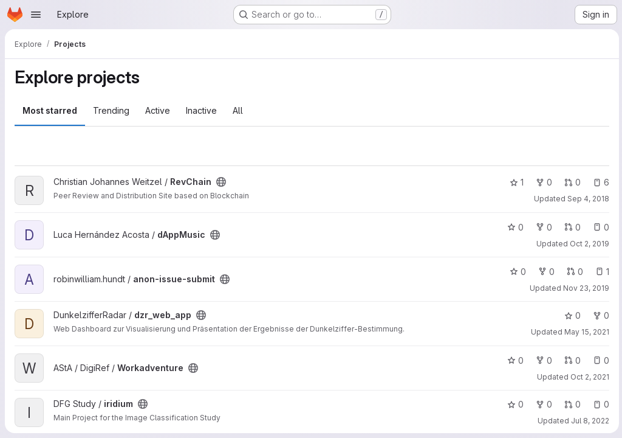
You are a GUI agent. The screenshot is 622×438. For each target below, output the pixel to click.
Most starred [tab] (49, 110)
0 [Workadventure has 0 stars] (513, 360)
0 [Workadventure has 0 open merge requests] (570, 360)
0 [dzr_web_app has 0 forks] (599, 315)
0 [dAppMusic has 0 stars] (513, 227)
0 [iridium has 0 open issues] (599, 404)
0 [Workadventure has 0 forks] (542, 360)
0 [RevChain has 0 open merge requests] (570, 182)
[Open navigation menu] (36, 14)
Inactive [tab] (201, 110)
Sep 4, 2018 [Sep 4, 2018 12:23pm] (586, 198)
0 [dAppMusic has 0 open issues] (599, 227)
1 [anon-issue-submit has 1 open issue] (600, 271)
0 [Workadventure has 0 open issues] (599, 360)
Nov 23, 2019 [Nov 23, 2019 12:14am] (584, 288)
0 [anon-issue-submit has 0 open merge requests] (573, 271)
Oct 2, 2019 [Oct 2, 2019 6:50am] (587, 243)
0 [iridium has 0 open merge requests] (570, 404)
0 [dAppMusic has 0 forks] (542, 227)
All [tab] (238, 110)
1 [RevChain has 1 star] (515, 182)
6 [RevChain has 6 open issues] (599, 182)
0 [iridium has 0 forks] (542, 404)
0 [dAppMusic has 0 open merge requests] (570, 227)
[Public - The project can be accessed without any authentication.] (221, 182)
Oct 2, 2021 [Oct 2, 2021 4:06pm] (588, 376)
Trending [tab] (111, 110)
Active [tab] (157, 110)
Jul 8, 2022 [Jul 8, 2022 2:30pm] (588, 420)
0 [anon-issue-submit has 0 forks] (544, 271)
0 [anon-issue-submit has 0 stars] (516, 271)
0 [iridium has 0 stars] (513, 404)
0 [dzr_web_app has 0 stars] (570, 315)
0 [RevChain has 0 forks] (542, 182)
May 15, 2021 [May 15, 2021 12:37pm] (584, 331)
